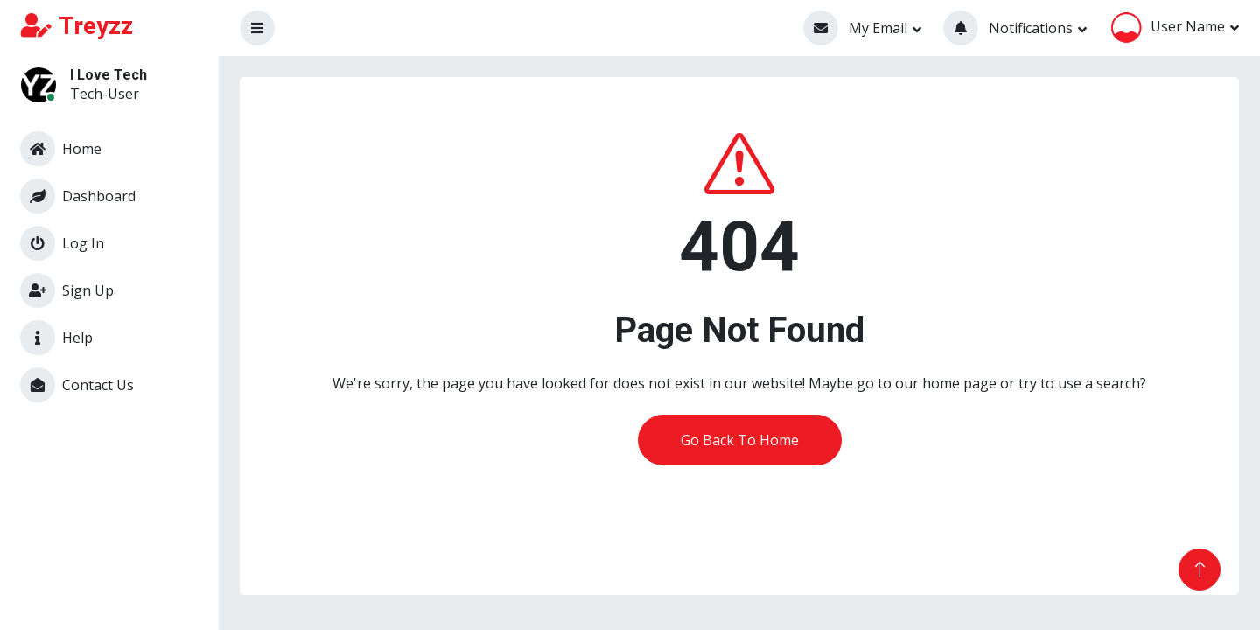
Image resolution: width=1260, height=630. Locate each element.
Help (56, 337)
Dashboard (78, 196)
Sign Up (67, 290)
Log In (62, 243)
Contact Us (77, 385)
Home (61, 148)
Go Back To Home (740, 440)
